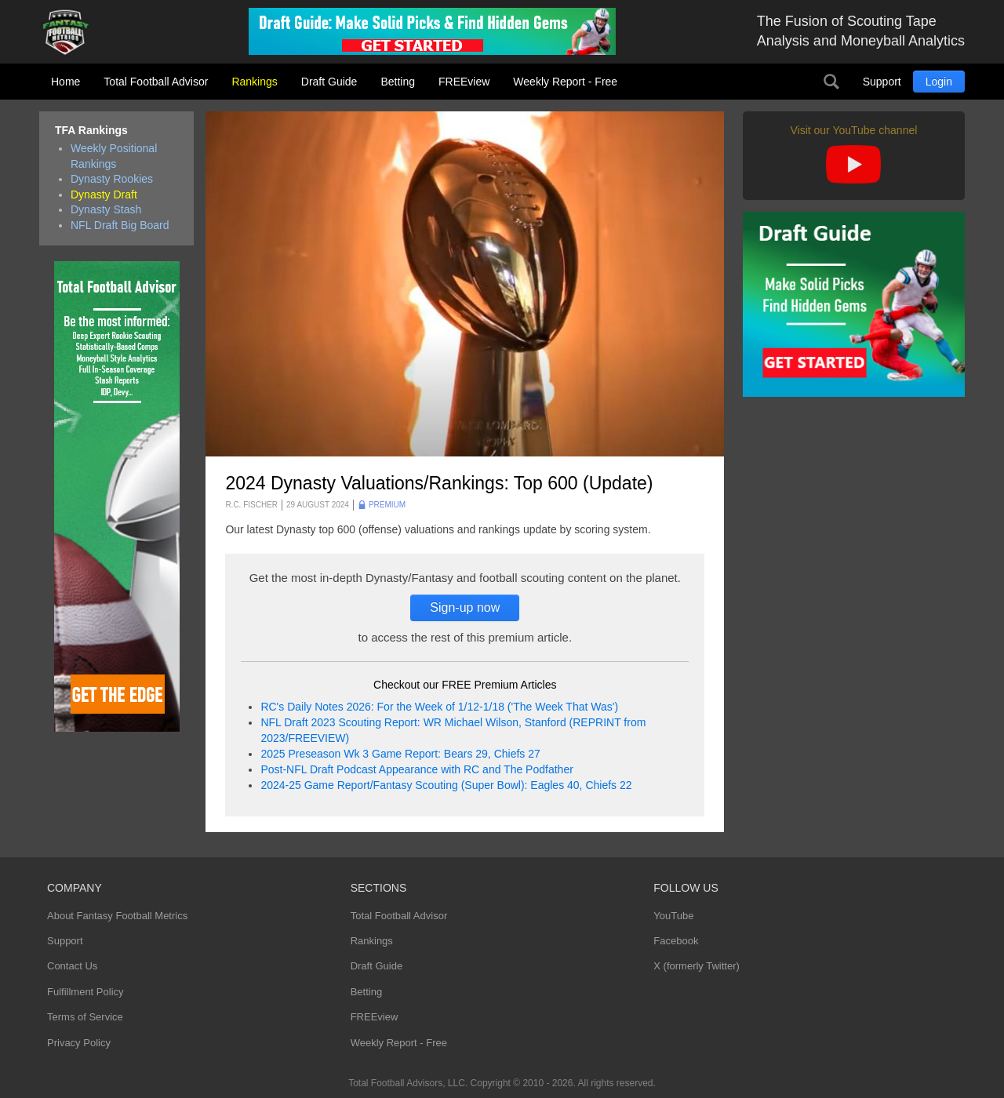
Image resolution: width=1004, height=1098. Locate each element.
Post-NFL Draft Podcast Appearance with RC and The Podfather (416, 769)
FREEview (463, 81)
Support (882, 81)
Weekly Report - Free (565, 81)
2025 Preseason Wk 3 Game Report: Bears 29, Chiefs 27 (400, 753)
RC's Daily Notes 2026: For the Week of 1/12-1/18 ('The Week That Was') (439, 706)
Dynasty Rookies (112, 179)
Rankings (254, 81)
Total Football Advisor (156, 81)
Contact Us (72, 966)
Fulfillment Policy (85, 992)
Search (831, 82)
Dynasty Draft (104, 194)
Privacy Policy (79, 1043)
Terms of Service (85, 1017)
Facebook (675, 941)
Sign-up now (465, 607)
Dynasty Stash (106, 209)
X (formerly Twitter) (696, 966)
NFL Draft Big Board (120, 225)
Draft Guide (329, 81)
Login (939, 81)
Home (65, 81)
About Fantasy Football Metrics (117, 916)
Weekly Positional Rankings (114, 156)
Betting (397, 81)
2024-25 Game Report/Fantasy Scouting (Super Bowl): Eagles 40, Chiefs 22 (445, 785)
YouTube (673, 916)
